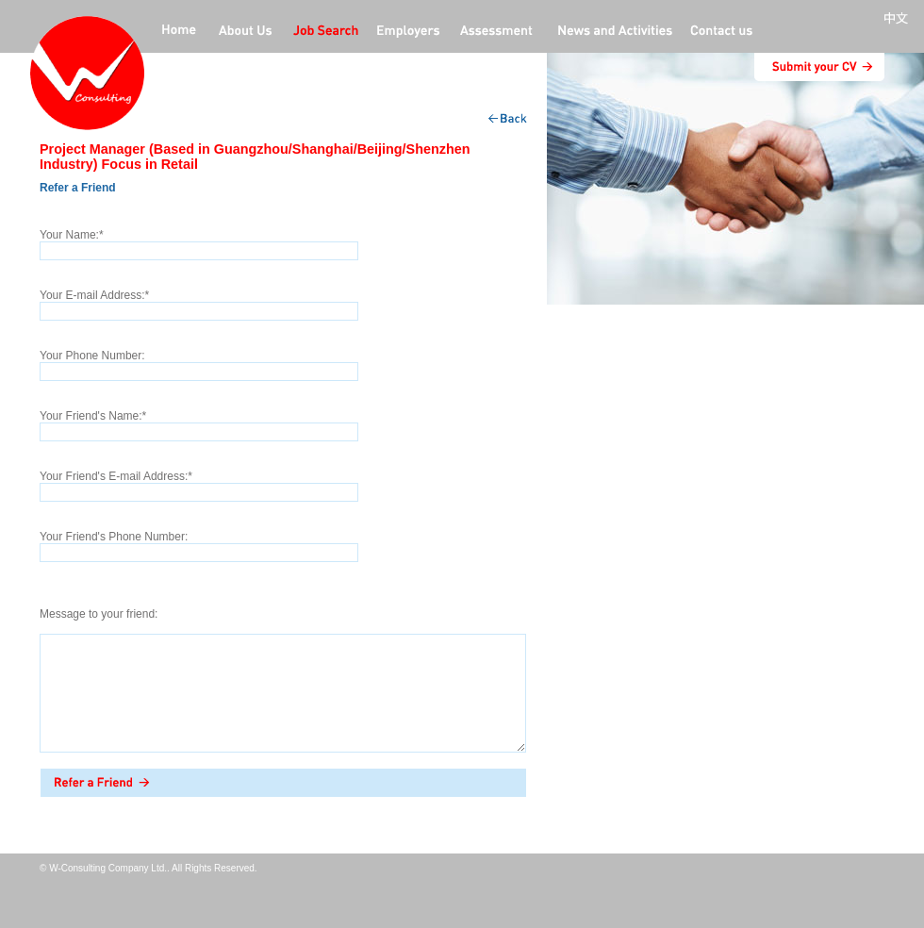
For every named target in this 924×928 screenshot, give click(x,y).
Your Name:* (72, 234)
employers (409, 32)
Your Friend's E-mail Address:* (116, 476)
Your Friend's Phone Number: (114, 536)
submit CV (819, 67)
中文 (899, 19)
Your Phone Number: (92, 355)
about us (245, 32)
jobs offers (325, 32)
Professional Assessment (496, 32)
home (179, 32)
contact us (721, 32)
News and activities (613, 32)
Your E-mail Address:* (94, 295)
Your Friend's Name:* (93, 416)
